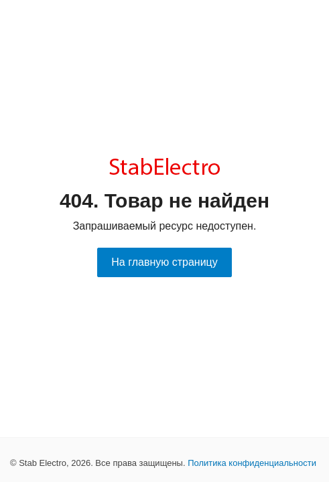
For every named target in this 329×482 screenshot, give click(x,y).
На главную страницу (164, 262)
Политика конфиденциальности (252, 463)
